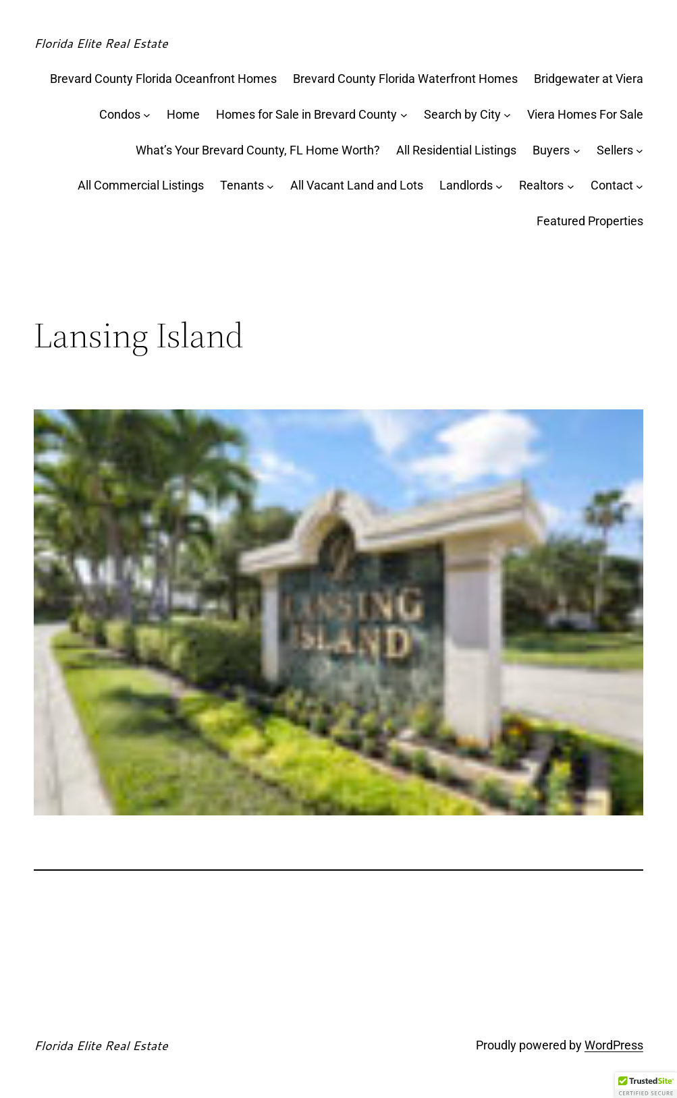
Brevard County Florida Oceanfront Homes (163, 78)
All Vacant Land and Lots (356, 185)
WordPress (614, 1045)
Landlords (466, 185)
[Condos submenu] (147, 115)
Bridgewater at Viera (588, 78)
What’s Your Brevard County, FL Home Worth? (258, 150)
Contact (612, 185)
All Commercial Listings (141, 185)
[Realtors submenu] (570, 186)
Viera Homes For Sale (585, 114)
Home (183, 114)
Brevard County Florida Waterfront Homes (405, 78)
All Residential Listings (456, 150)
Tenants (242, 185)
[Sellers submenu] (639, 150)
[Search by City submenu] (507, 115)
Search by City (462, 114)
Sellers (615, 150)
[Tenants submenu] (270, 186)
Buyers (551, 150)
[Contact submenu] (639, 186)
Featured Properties (590, 221)
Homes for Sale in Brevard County (306, 114)
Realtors (541, 185)
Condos (119, 114)
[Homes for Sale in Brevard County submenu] (404, 115)
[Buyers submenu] (576, 150)
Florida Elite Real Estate (100, 43)
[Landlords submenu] (499, 186)
